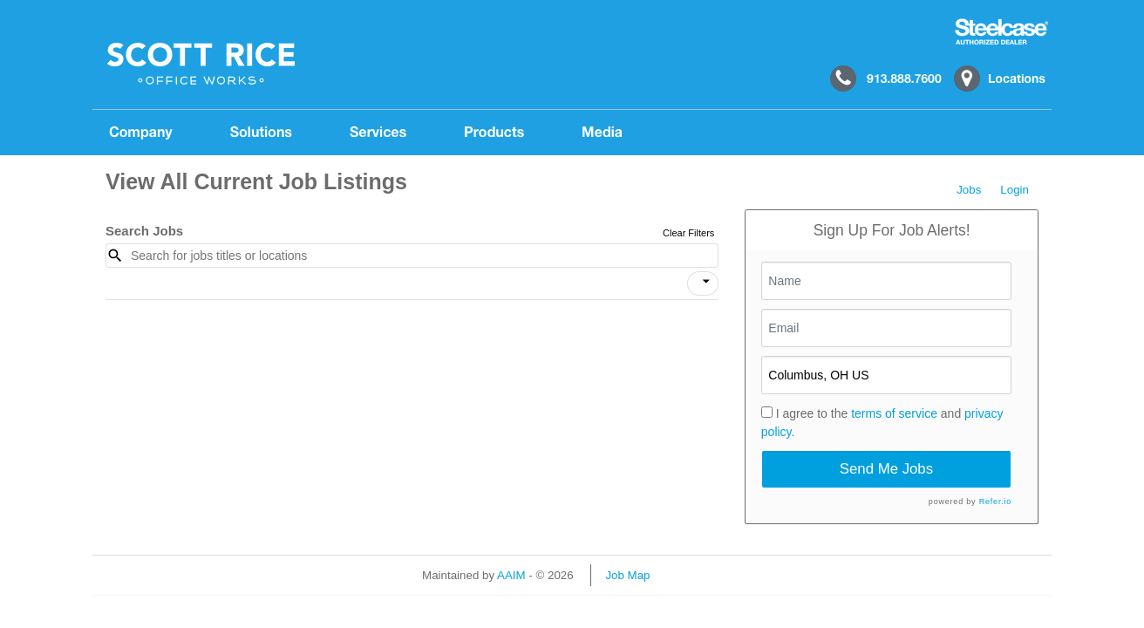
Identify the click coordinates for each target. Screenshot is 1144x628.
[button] (702, 283)
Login (1014, 189)
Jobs (969, 189)
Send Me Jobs (886, 469)
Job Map (627, 575)
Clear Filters (688, 233)
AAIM (511, 575)
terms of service (894, 413)
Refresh (701, 575)
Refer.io (995, 501)
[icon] (706, 281)
